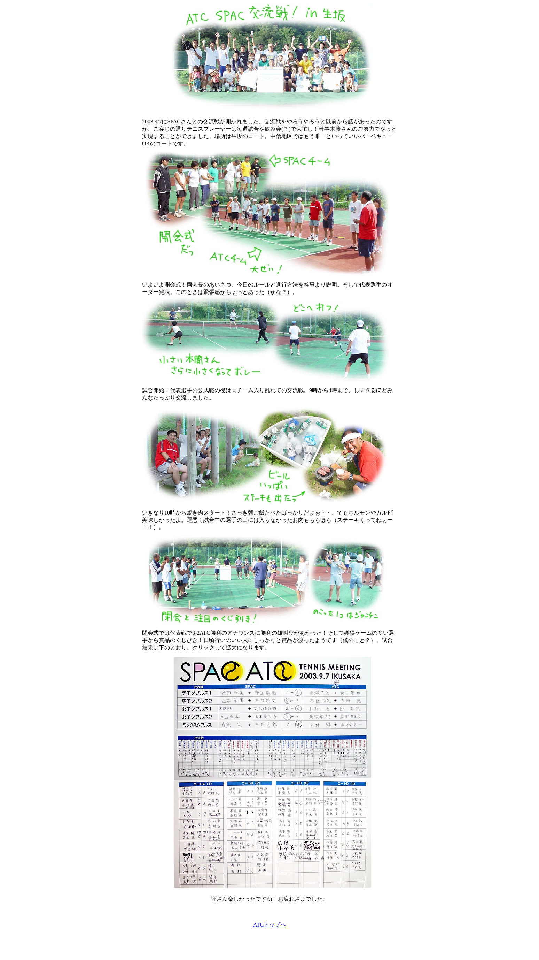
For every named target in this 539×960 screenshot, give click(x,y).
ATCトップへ (269, 925)
